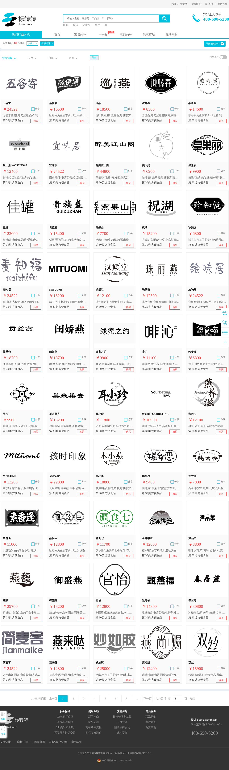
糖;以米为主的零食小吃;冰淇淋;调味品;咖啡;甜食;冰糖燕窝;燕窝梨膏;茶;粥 (115, 674)
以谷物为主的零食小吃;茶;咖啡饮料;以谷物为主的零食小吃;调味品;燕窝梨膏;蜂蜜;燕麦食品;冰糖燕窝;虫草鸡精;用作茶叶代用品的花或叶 (115, 301)
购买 (35, 121)
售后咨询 (150, 722)
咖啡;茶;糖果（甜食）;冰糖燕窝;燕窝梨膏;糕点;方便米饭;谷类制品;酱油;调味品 (22, 426)
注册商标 (172, 34)
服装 (65, 25)
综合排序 (7, 58)
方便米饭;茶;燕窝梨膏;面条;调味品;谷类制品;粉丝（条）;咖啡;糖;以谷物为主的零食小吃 (22, 115)
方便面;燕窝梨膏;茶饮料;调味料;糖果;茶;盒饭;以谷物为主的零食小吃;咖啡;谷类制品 (161, 115)
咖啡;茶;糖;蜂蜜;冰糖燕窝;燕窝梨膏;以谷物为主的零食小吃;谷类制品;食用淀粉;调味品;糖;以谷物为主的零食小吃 (161, 177)
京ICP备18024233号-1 (141, 753)
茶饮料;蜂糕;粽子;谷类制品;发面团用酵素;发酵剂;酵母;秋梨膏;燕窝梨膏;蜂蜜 (22, 488)
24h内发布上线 (65, 727)
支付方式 (122, 722)
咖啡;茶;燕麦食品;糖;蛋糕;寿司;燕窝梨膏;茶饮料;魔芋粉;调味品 (22, 239)
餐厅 (97, 25)
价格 (51, 58)
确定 (193, 698)
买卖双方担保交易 (65, 732)
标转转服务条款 (122, 716)
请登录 (183, 3)
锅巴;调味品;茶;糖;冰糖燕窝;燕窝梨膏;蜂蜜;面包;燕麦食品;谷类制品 (68, 239)
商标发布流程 (93, 732)
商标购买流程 (93, 727)
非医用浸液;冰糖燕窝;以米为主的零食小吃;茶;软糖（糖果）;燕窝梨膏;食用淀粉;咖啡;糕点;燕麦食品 (115, 612)
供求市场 (149, 34)
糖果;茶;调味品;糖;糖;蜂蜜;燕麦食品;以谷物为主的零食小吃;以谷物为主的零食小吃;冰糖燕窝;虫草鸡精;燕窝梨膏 (207, 177)
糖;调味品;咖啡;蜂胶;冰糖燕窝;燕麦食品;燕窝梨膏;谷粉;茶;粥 (115, 488)
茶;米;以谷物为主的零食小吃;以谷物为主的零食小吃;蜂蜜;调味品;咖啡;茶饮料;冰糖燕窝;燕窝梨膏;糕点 (22, 612)
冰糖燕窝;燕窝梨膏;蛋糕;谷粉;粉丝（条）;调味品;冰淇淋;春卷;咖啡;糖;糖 (68, 426)
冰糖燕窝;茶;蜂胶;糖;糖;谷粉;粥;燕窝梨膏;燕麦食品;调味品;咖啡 (207, 612)
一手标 (103, 34)
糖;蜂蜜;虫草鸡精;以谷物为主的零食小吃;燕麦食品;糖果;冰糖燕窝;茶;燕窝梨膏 (161, 550)
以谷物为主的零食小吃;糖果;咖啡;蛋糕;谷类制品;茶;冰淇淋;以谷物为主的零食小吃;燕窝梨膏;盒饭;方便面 (207, 239)
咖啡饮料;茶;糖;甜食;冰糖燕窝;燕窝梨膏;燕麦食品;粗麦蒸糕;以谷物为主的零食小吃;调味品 (115, 115)
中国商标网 (38, 741)
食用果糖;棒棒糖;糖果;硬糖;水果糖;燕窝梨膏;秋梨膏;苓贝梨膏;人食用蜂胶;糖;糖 (68, 488)
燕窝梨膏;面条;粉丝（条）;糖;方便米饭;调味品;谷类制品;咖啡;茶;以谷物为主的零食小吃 (207, 301)
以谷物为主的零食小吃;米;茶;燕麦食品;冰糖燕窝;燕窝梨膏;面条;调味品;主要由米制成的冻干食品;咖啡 (115, 550)
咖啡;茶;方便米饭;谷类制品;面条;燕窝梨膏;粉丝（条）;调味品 (22, 301)
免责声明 (150, 727)
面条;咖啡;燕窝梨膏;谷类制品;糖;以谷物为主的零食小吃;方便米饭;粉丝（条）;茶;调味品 (68, 177)
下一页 (148, 698)
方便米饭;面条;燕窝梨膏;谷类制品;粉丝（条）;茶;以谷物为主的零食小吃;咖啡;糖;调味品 (22, 674)
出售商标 (80, 34)
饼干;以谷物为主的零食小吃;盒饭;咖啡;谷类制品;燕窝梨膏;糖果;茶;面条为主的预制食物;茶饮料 (207, 364)
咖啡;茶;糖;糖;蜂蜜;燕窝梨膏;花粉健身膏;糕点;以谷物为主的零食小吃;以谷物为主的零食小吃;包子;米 (161, 488)
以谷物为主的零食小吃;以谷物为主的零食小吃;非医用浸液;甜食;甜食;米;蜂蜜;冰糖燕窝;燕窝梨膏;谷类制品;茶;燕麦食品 (68, 550)
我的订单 (209, 3)
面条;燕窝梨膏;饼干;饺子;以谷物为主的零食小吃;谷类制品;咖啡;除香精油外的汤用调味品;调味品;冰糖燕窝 (207, 488)
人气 (30, 58)
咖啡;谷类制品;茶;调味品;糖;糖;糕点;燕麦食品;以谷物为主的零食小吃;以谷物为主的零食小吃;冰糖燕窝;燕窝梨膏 (22, 177)
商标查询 (76, 741)
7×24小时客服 (65, 722)
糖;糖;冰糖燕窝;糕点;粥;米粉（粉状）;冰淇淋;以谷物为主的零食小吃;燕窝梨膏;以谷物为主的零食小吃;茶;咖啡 (115, 239)
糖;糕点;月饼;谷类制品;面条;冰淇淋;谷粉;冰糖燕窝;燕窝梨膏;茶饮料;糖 (68, 364)
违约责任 (122, 732)
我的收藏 (222, 3)
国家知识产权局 (58, 741)
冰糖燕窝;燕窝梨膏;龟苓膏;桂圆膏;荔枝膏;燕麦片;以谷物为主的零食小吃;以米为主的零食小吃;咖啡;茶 (161, 612)
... (137, 698)
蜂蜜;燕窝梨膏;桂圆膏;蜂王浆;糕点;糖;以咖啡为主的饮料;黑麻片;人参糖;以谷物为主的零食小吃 (115, 364)
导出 (94, 57)
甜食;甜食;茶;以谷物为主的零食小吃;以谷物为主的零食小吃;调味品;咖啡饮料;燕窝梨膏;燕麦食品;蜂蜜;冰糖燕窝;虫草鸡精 (207, 426)
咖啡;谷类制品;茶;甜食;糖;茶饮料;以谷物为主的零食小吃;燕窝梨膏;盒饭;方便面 (161, 364)
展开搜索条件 (213, 43)
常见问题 (93, 722)
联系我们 (150, 716)
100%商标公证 (64, 716)
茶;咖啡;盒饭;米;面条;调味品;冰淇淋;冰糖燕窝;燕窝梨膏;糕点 (68, 612)
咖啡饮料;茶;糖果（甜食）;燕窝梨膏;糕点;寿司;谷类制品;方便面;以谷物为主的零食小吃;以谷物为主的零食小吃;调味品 (207, 550)
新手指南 (93, 716)
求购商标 (126, 34)
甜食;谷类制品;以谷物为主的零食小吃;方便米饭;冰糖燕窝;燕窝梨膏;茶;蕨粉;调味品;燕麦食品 (115, 426)
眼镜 (75, 25)
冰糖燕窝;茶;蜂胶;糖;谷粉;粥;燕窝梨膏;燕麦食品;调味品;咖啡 (22, 364)
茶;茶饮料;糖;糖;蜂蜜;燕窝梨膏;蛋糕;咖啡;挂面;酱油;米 (115, 177)
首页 (57, 34)
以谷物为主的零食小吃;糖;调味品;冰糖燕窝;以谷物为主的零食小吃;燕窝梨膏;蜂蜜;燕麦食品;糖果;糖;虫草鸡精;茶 (22, 550)
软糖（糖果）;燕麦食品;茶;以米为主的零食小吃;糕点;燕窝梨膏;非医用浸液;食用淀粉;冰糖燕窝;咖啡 (207, 674)
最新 (71, 58)
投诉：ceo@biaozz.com (204, 719)
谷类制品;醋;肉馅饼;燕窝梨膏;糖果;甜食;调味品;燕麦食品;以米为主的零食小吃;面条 (161, 239)
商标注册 (22, 741)
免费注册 (196, 3)
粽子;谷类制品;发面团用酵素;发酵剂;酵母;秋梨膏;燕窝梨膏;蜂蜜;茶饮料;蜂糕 (68, 301)
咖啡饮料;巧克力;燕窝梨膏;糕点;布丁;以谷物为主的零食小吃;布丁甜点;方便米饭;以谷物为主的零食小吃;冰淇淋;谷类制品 (161, 426)
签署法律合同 (122, 727)
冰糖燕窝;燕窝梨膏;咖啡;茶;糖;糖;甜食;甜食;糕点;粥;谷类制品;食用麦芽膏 (161, 301)
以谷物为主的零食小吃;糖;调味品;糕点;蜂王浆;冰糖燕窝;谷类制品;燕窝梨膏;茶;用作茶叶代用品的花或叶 (207, 115)
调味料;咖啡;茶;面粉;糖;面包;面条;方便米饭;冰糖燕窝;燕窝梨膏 (161, 674)
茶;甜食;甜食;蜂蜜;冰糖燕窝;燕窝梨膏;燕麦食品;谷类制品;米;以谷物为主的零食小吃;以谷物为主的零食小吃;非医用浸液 (68, 674)
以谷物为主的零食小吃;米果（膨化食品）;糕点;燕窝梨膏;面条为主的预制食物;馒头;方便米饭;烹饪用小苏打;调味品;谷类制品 (68, 115)
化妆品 (86, 25)
